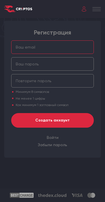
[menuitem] (53, 137)
